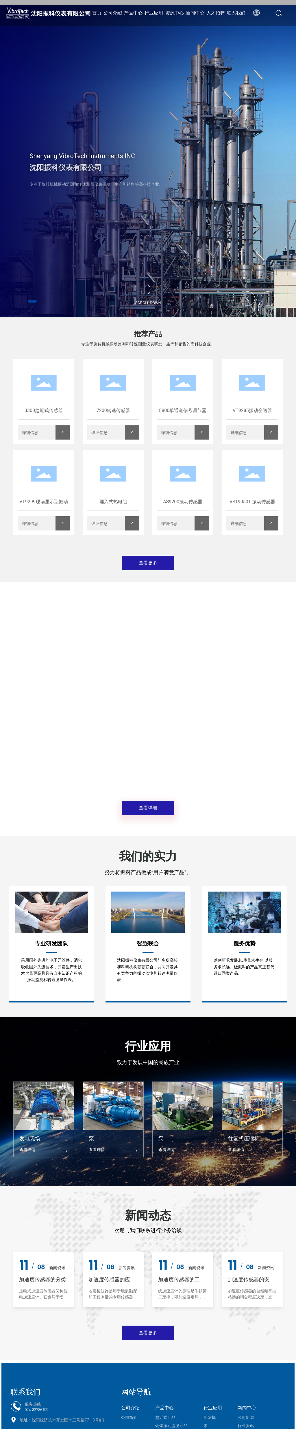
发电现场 (29, 1138)
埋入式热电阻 (113, 501)
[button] (32, 301)
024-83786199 (37, 1410)
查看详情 (27, 1150)
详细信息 (30, 432)
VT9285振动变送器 (252, 410)
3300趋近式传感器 (44, 410)
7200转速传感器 (113, 410)
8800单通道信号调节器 (182, 410)
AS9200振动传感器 (182, 501)
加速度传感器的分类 (42, 1280)
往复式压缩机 (243, 1138)
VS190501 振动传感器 (252, 501)
